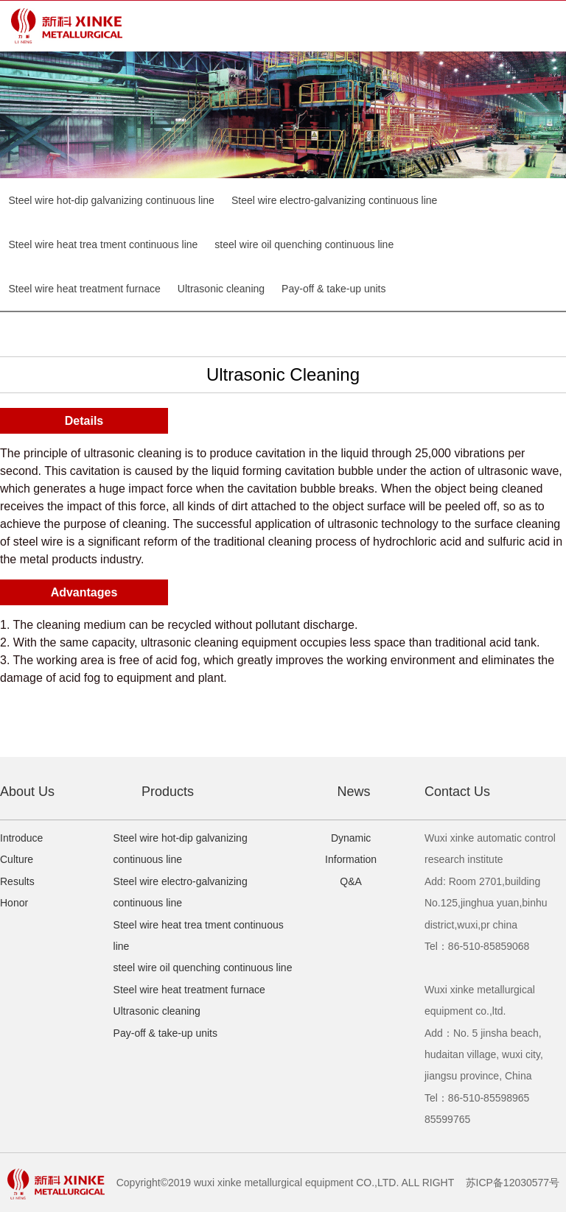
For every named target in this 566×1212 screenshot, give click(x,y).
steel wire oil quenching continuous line (304, 244)
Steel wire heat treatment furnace (85, 289)
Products (168, 791)
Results (17, 881)
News (353, 791)
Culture (16, 859)
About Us (27, 791)
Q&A (351, 881)
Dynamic (351, 838)
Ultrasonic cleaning (221, 289)
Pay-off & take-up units (333, 289)
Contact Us (457, 791)
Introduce (21, 838)
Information (351, 859)
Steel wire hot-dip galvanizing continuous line (111, 200)
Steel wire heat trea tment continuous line (103, 244)
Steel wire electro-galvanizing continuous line (334, 200)
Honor (14, 903)
